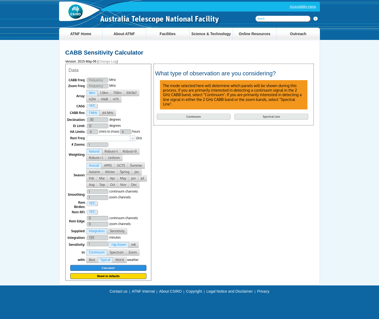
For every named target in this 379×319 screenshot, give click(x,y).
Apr (112, 178)
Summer (136, 165)
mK (133, 245)
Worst (119, 260)
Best (92, 260)
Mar (102, 178)
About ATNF (124, 34)
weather (133, 260)
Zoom (133, 252)
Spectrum (116, 252)
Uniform (114, 158)
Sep (102, 185)
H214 (92, 99)
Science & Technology (211, 34)
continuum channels (123, 191)
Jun (133, 178)
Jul (142, 178)
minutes (115, 237)
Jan (136, 172)
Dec (134, 185)
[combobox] (111, 138)
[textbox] (108, 138)
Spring (124, 172)
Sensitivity (117, 231)
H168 (104, 99)
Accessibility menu (303, 7)
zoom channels (120, 197)
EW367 (131, 93)
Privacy (263, 291)
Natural (94, 151)
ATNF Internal (143, 291)
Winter (110, 172)
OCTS (121, 165)
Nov (123, 185)
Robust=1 (111, 151)
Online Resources (254, 34)
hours (136, 131)
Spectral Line (271, 116)
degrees (115, 119)
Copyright (194, 291)
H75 (116, 99)
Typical (105, 260)
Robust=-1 (96, 158)
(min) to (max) (109, 131)
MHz (112, 80)
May (123, 178)
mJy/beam (118, 245)
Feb (91, 178)
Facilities (168, 34)
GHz (139, 138)
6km (92, 93)
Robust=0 (130, 151)
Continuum (97, 252)
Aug (91, 185)
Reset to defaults (108, 276)
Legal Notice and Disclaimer (229, 291)
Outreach (298, 34)
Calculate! (108, 267)
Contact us (118, 291)
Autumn (94, 172)
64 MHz (107, 113)
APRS (108, 165)
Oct (112, 185)
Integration (97, 231)
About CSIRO (170, 291)
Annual (94, 165)
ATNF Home (80, 34)
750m (117, 93)
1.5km (104, 93)
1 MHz (93, 113)
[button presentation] (132, 138)
